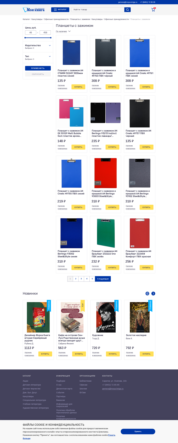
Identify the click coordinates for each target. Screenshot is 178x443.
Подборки (60, 381)
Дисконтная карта (64, 389)
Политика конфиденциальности (66, 417)
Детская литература (32, 385)
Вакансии (60, 400)
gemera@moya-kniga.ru (127, 2)
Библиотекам (85, 381)
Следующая (103, 279)
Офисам (83, 385)
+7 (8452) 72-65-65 (110, 385)
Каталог (26, 19)
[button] (147, 293)
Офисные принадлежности (56, 19)
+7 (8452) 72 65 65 (147, 2)
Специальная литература (34, 400)
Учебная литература (32, 404)
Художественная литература (36, 408)
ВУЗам (83, 392)
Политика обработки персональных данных (66, 411)
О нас (59, 385)
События (60, 392)
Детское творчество (31, 389)
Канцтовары (36, 19)
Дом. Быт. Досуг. (30, 392)
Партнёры (60, 396)
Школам (83, 389)
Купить (78, 87)
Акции (25, 381)
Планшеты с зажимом (80, 19)
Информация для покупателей (64, 405)
